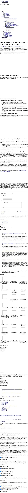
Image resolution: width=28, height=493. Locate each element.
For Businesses (6, 17)
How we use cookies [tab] (3, 433)
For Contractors (6, 21)
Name (2, 193)
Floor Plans (15, 46)
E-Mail (2, 195)
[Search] (6, 228)
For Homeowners (7, 26)
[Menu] (4, 39)
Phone (2, 200)
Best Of (12, 46)
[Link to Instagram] (5, 1)
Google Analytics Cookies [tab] (4, 449)
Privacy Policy (20, 212)
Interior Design (20, 46)
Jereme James (3, 46)
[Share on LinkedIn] (5, 223)
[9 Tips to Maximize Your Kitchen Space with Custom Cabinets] (12, 416)
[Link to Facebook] (5, 2)
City (2, 198)
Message (2, 208)
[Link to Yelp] (4, 405)
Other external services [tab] (3, 460)
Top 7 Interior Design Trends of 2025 (8, 397)
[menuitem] (15, 11)
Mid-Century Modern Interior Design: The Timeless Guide (11, 244)
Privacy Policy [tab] (2, 481)
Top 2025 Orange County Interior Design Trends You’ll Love (12, 234)
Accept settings (2, 486)
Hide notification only (8, 486)
